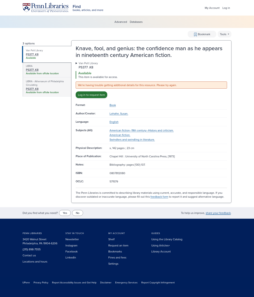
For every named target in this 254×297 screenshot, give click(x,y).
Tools (223, 34)
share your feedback (218, 213)
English (114, 122)
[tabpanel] (151, 79)
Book (113, 105)
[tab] (47, 54)
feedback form (159, 197)
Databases (136, 22)
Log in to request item (91, 95)
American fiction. (120, 135)
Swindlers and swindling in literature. (132, 139)
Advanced (120, 22)
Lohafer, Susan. (119, 113)
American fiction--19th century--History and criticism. (142, 130)
